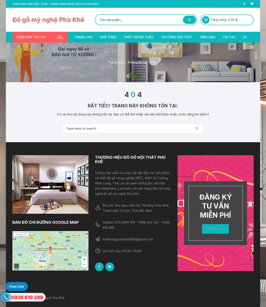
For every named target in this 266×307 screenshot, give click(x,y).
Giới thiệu (108, 37)
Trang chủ (83, 37)
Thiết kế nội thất (139, 37)
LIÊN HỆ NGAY (215, 228)
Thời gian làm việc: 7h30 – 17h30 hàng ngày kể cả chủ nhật (55, 4)
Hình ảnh (207, 37)
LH (245, 37)
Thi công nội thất (177, 37)
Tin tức (229, 37)
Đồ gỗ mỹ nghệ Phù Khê (48, 19)
